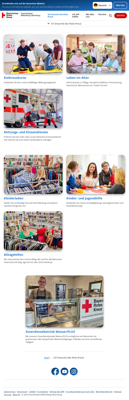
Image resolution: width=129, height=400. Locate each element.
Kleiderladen (13, 198)
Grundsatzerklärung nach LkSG (80, 391)
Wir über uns (90, 15)
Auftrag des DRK (56, 391)
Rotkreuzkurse (15, 78)
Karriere (102, 14)
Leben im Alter (77, 78)
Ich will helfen (75, 15)
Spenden (121, 15)
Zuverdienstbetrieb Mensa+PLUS (50, 331)
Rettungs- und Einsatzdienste (26, 132)
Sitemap (117, 391)
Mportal (16, 394)
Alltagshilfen (13, 254)
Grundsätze (42, 391)
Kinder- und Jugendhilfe (84, 198)
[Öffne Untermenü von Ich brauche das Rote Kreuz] (64, 23)
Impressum (22, 391)
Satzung (7, 394)
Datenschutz (10, 391)
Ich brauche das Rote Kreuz (58, 15)
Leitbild (32, 391)
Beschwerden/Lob (104, 391)
